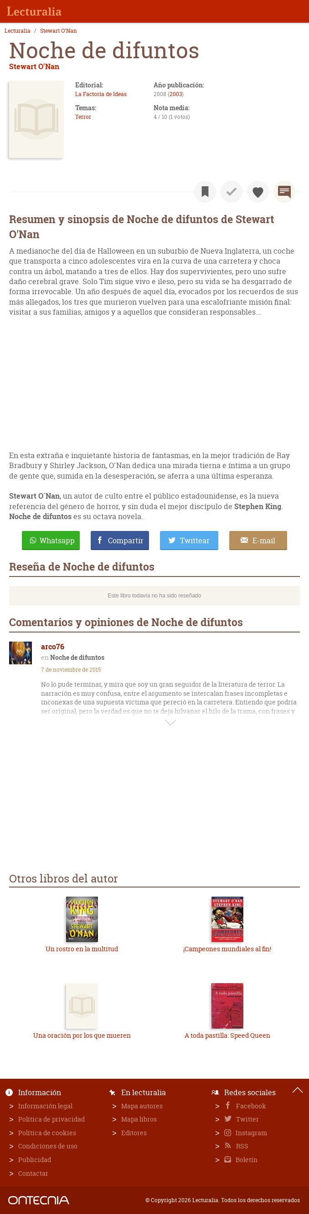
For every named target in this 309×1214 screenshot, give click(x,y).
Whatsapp (57, 541)
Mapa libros (139, 1119)
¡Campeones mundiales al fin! (227, 948)
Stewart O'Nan (58, 31)
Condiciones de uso (47, 1146)
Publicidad (34, 1159)
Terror (83, 117)
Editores (134, 1132)
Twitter (247, 1119)
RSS (241, 1146)
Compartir (126, 541)
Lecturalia (18, 31)
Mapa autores (142, 1106)
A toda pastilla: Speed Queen (227, 1035)
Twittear (195, 541)
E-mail (263, 541)
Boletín (246, 1159)
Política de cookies (47, 1132)
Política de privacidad (51, 1119)
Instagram (250, 1132)
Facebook (250, 1106)
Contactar (33, 1173)
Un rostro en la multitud (82, 948)
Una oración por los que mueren (82, 1035)
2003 (176, 94)
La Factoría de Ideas (101, 94)
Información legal (45, 1106)
